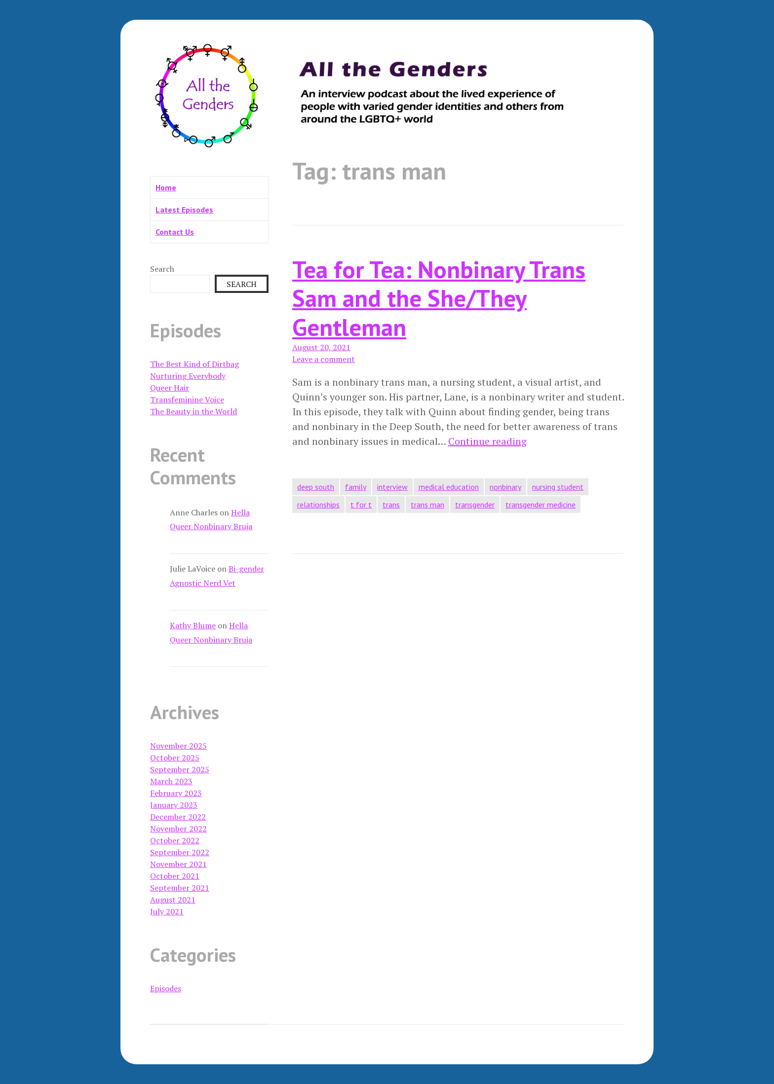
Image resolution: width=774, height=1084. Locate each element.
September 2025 (179, 769)
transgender (475, 504)
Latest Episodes (184, 210)
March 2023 (171, 781)
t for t (361, 504)
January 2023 (173, 804)
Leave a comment (323, 359)
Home (165, 187)
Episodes (165, 988)
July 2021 (167, 911)
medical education (449, 487)
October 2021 (174, 875)
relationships (318, 504)
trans (391, 504)
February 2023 (176, 793)
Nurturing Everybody (188, 375)
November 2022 (178, 828)
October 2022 (174, 840)
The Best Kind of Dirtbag (194, 364)
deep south (315, 487)
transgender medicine (540, 504)
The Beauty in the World (193, 411)
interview (392, 487)
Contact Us (174, 232)
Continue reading (487, 441)
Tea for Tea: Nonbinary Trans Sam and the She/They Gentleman (438, 297)
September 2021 (179, 887)
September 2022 (179, 852)
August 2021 (172, 899)
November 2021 (178, 864)
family (355, 487)
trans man (427, 504)
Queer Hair (169, 387)
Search (162, 268)
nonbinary (505, 487)
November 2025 (178, 745)
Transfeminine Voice (187, 399)
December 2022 (178, 816)
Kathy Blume (193, 625)
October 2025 (174, 757)
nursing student (557, 487)
